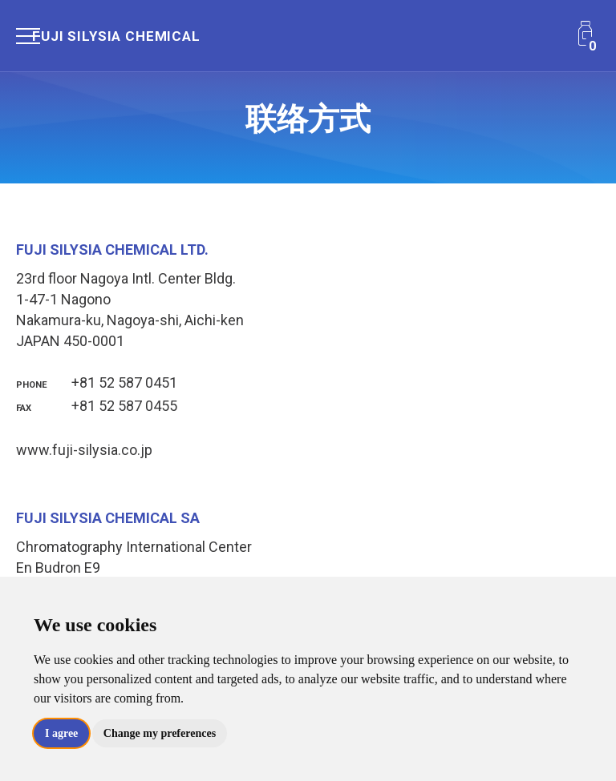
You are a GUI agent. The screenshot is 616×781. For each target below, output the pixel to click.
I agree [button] (61, 733)
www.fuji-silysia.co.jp (84, 449)
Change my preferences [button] (159, 733)
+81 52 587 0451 (96, 382)
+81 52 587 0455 (96, 405)
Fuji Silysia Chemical (116, 36)
